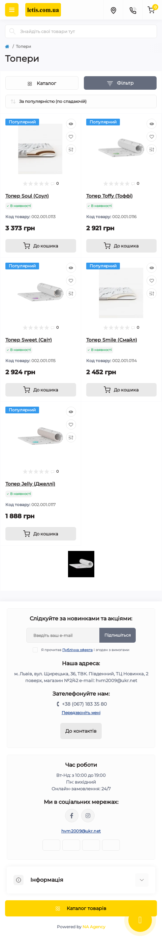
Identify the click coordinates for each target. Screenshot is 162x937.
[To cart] (40, 246)
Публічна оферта (77, 650)
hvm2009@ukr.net (81, 830)
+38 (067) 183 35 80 (84, 704)
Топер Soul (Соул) (27, 196)
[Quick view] (71, 124)
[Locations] (113, 10)
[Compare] (71, 149)
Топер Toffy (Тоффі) (109, 196)
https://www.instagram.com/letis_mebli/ (88, 815)
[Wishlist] (71, 136)
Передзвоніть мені (81, 712)
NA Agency (94, 926)
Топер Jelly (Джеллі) (30, 484)
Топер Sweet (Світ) (28, 340)
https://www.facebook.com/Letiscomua (71, 815)
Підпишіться (117, 635)
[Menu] (12, 10)
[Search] (12, 31)
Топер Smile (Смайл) (111, 340)
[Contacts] (132, 10)
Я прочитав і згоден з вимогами (85, 649)
